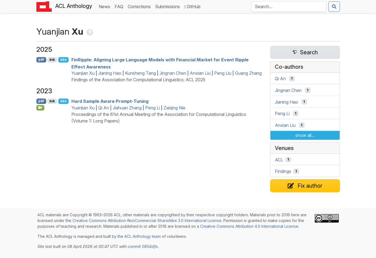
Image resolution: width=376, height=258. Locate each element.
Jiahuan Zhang (127, 107)
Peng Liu (222, 73)
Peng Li (152, 107)
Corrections (140, 6)
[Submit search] (334, 6)
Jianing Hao (109, 73)
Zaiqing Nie (174, 107)
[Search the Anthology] (288, 6)
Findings (283, 171)
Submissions (168, 6)
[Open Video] (40, 107)
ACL (279, 159)
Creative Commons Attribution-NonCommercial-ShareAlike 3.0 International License (146, 220)
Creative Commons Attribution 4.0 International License (249, 226)
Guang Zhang (248, 73)
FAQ (120, 6)
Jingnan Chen (172, 73)
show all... (305, 135)
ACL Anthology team (142, 236)
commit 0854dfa (143, 246)
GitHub (192, 6)
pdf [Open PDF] (41, 60)
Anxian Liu (200, 73)
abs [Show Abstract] (63, 60)
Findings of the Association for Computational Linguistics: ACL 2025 (138, 79)
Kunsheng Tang (140, 73)
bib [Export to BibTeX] (52, 60)
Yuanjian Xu (83, 73)
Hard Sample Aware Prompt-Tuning (109, 101)
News (105, 6)
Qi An (103, 107)
